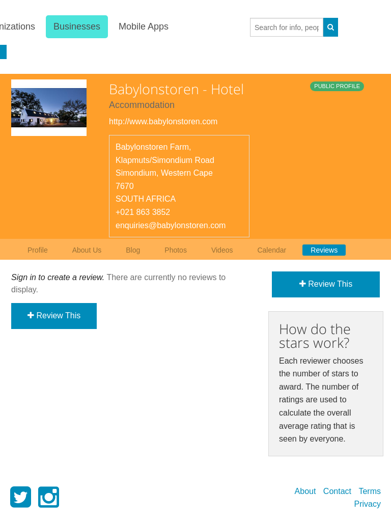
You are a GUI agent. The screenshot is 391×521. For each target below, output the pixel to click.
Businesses (76, 26)
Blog (133, 250)
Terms (369, 491)
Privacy (367, 504)
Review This (53, 315)
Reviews (324, 250)
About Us (87, 250)
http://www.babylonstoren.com (163, 121)
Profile (37, 250)
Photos (175, 250)
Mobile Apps (144, 26)
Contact (337, 491)
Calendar (271, 250)
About (305, 491)
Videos (222, 250)
